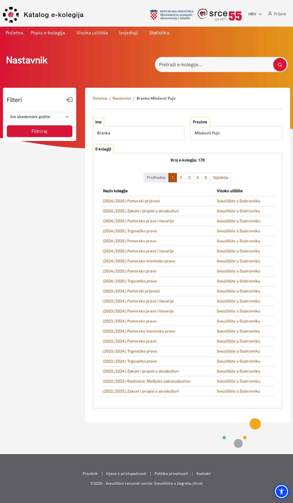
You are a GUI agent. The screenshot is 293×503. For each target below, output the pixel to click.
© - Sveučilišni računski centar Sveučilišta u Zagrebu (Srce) (146, 483)
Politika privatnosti (171, 473)
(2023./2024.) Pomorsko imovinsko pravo (139, 331)
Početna (14, 33)
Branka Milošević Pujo (156, 98)
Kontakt (203, 473)
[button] (276, 14)
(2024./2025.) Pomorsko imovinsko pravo (139, 261)
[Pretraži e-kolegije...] (221, 64)
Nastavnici (122, 98)
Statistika (159, 33)
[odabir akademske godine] (39, 116)
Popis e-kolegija (48, 33)
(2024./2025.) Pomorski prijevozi (131, 200)
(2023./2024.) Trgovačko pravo (130, 351)
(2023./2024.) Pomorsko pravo (129, 321)
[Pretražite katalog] (280, 64)
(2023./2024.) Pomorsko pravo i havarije (138, 301)
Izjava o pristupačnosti (126, 473)
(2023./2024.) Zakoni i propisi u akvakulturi (141, 371)
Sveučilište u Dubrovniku (238, 200)
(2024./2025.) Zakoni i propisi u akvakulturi (141, 211)
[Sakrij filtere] (69, 100)
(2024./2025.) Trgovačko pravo (130, 231)
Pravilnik (90, 473)
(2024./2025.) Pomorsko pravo (129, 241)
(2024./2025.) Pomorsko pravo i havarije (138, 221)
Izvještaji (128, 33)
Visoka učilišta (92, 33)
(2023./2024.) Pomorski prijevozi (131, 291)
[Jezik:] (255, 14)
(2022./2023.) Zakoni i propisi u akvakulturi (141, 391)
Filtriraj (39, 131)
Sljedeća (220, 177)
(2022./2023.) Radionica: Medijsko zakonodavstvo (146, 381)
